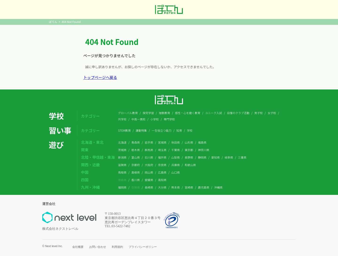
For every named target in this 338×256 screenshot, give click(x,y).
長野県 (189, 157)
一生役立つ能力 (162, 130)
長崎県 (149, 187)
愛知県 (215, 157)
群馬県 (149, 150)
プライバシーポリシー (143, 247)
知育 (179, 130)
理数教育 (164, 113)
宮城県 (162, 142)
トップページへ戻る (100, 77)
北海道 (122, 142)
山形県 (189, 142)
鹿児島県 (203, 187)
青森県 (135, 142)
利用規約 (117, 247)
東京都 (189, 150)
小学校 (154, 119)
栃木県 (135, 150)
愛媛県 (149, 180)
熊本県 (175, 187)
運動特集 (141, 130)
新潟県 (122, 157)
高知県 (162, 180)
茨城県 (122, 150)
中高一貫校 (138, 119)
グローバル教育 (128, 113)
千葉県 (175, 150)
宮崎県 (189, 187)
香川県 (135, 180)
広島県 (162, 172)
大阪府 (149, 165)
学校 (189, 130)
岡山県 (149, 172)
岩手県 (149, 142)
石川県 (149, 157)
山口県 (175, 172)
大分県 (162, 187)
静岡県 (202, 157)
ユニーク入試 (213, 113)
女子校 (272, 113)
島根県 (135, 172)
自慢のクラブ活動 (238, 113)
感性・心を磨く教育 (187, 113)
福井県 (162, 157)
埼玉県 (162, 150)
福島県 (202, 142)
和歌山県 (190, 165)
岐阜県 (229, 157)
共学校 (122, 119)
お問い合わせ (97, 247)
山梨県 (175, 157)
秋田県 (175, 142)
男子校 (258, 113)
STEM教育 (124, 130)
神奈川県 (203, 150)
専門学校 (169, 119)
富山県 (135, 157)
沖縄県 (218, 187)
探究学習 (148, 113)
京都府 (135, 165)
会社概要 (78, 247)
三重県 (242, 157)
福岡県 (122, 187)
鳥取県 (122, 172)
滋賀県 (122, 165)
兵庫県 (175, 165)
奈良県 (162, 165)
